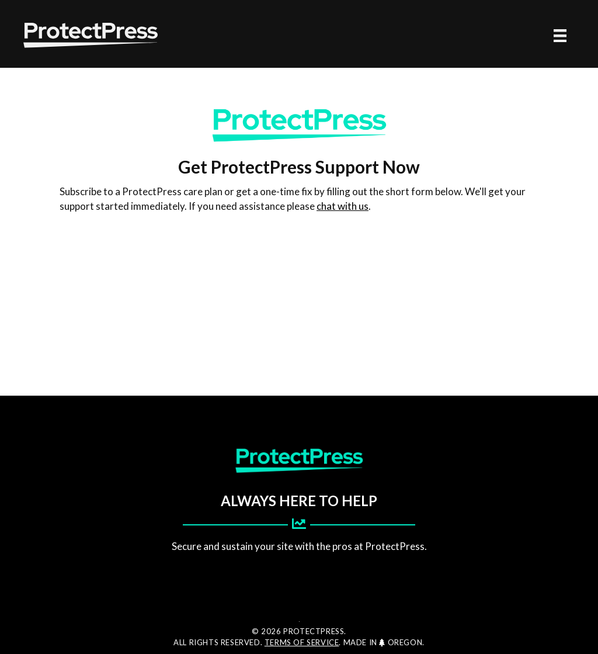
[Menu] (560, 35)
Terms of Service (302, 642)
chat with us (342, 206)
